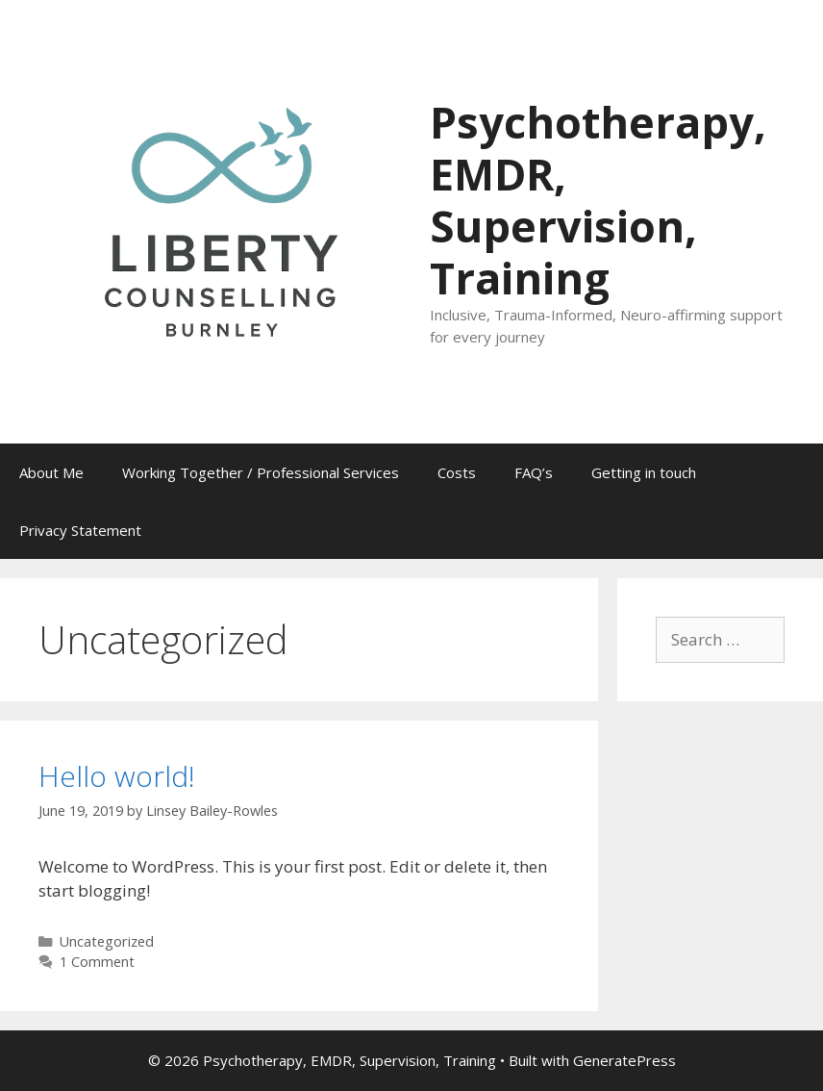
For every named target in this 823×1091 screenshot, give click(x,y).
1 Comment (97, 961)
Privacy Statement (80, 530)
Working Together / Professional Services (260, 472)
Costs (456, 472)
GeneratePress (624, 1060)
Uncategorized (107, 941)
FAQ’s (533, 472)
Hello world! (116, 776)
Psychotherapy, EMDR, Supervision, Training (598, 199)
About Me (51, 472)
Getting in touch (643, 472)
